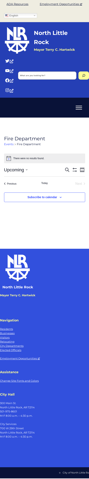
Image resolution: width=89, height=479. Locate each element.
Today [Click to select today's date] (44, 183)
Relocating (7, 341)
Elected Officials (10, 350)
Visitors (5, 337)
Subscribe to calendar (42, 197)
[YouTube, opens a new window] (9, 70)
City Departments (12, 345)
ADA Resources (17, 4)
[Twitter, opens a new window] (9, 60)
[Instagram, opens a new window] (9, 90)
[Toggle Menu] (79, 107)
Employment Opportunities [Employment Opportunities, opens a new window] (61, 4)
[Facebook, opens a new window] (9, 80)
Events (9, 144)
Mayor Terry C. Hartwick (17, 295)
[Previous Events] (10, 184)
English (11, 15)
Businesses (7, 333)
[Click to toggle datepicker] (16, 170)
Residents (6, 329)
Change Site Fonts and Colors (19, 380)
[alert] (44, 158)
